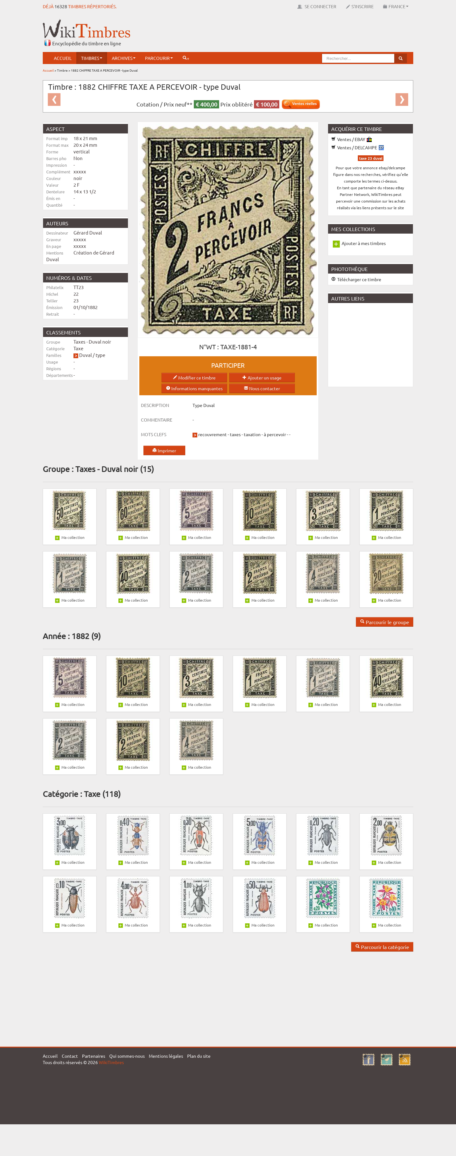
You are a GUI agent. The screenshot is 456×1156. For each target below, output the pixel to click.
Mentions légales (166, 1056)
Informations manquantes (194, 388)
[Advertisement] (298, 33)
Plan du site (199, 1056)
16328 (60, 6)
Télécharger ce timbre (356, 279)
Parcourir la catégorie (382, 947)
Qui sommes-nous (127, 1056)
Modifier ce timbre (194, 377)
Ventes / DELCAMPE (357, 147)
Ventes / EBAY (351, 139)
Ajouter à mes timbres (364, 243)
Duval (85, 355)
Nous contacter (262, 388)
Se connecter (316, 6)
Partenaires (93, 1056)
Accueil (63, 58)
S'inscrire (360, 6)
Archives (124, 58)
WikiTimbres (111, 1062)
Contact (70, 1056)
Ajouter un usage (262, 377)
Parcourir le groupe (384, 622)
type (100, 355)
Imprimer (164, 450)
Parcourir (159, 58)
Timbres (91, 58)
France (395, 6)
